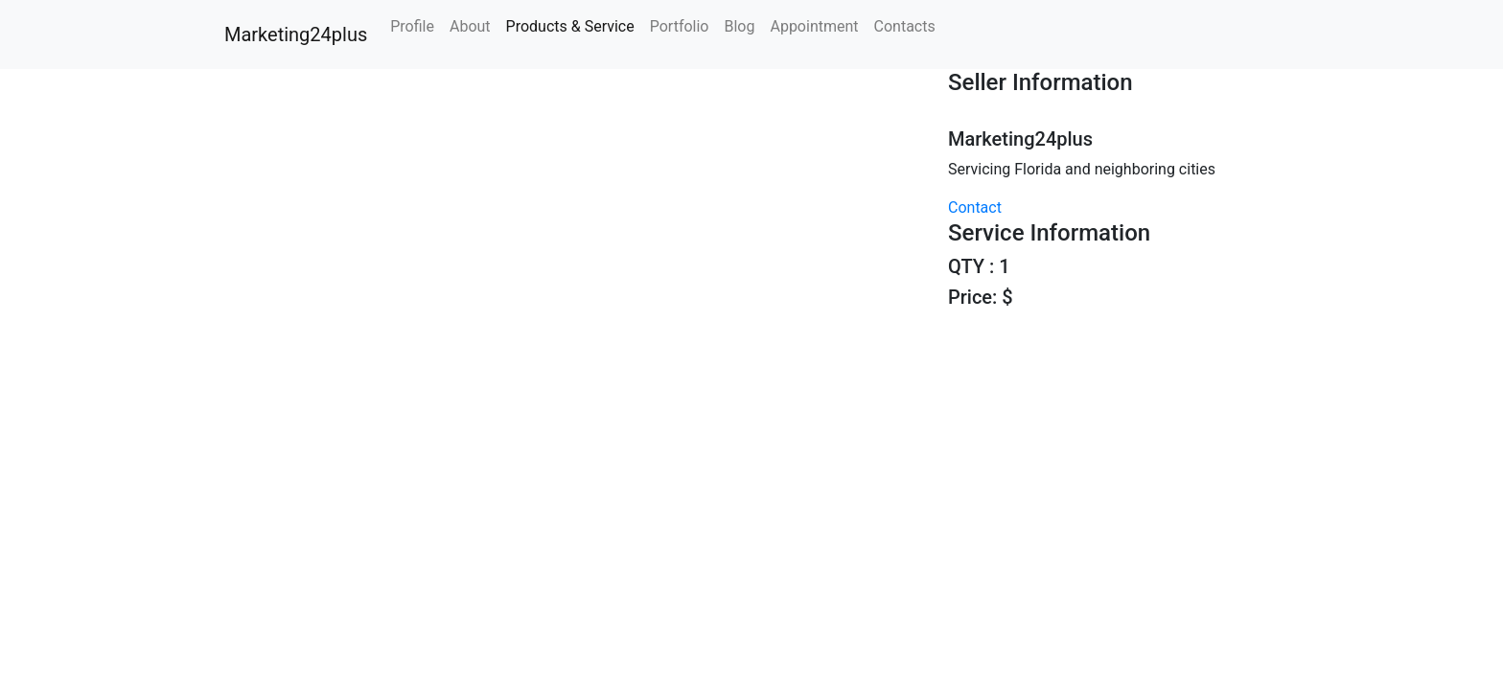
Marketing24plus (293, 34)
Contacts (905, 26)
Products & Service (570, 26)
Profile (412, 26)
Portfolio (679, 26)
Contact (975, 207)
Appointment (814, 26)
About (470, 26)
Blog (739, 26)
